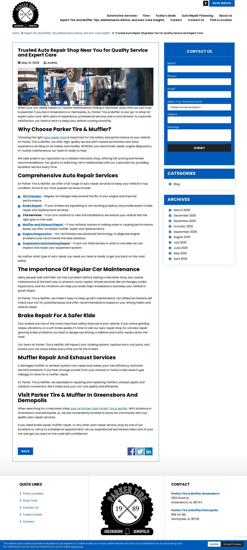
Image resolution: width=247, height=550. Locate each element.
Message (173, 126)
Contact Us (196, 20)
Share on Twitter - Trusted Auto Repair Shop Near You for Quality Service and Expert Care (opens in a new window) (140, 451)
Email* (171, 89)
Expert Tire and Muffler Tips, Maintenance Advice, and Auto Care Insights (112, 20)
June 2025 (181, 248)
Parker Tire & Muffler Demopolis (194, 510)
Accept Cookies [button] (232, 544)
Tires (146, 16)
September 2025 (185, 231)
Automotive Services (122, 16)
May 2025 (180, 253)
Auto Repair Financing (197, 16)
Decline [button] (214, 544)
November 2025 (185, 221)
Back (25, 451)
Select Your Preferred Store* (185, 101)
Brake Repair (32, 206)
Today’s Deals (166, 16)
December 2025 (185, 215)
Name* (172, 63)
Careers (176, 20)
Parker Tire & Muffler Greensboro (195, 494)
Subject (172, 114)
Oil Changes (32, 196)
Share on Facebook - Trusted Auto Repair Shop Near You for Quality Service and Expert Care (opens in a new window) (131, 451)
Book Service (222, 3)
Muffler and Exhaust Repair (43, 225)
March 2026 (182, 210)
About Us (225, 16)
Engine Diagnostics (37, 234)
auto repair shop (55, 137)
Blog (177, 184)
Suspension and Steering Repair (46, 243)
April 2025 (180, 258)
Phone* (172, 76)
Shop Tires (30, 501)
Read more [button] (77, 546)
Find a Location (221, 20)
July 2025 (180, 242)
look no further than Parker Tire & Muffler (99, 409)
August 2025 (182, 237)
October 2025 (183, 226)
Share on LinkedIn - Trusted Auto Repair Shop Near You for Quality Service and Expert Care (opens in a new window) (149, 451)
